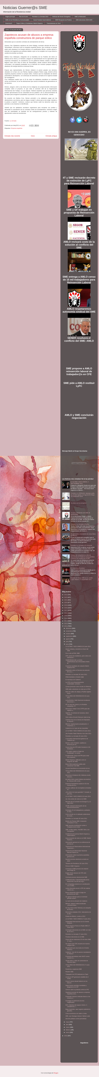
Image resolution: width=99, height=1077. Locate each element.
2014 (66, 618)
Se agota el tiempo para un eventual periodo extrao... (76, 897)
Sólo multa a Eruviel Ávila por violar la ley (78, 717)
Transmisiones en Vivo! (54, 23)
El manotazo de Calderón (73, 679)
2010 (66, 1035)
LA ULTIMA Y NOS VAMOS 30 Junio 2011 (78, 646)
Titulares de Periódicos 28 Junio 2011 (77, 863)
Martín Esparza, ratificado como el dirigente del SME (76, 760)
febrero (68, 1030)
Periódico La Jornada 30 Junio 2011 (76, 674)
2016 (66, 613)
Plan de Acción (23, 16)
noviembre (69, 631)
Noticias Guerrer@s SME (25, 7)
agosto (68, 639)
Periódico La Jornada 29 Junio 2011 (76, 736)
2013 (66, 621)
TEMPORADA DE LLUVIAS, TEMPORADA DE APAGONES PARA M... (77, 661)
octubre (68, 633)
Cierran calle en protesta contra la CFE (77, 989)
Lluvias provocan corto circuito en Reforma (78, 686)
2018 (66, 608)
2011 (66, 626)
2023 (66, 594)
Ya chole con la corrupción (78, 503)
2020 (66, 602)
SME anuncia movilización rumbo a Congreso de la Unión (76, 826)
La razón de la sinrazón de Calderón (76, 901)
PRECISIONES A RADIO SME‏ (75, 677)
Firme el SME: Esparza (72, 866)
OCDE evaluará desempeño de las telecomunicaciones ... (76, 806)
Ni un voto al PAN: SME (73, 653)
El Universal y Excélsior (78, 568)
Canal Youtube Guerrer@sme (42, 20)
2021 (66, 600)
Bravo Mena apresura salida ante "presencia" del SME (75, 765)
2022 (66, 597)
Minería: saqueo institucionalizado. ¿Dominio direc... (76, 904)
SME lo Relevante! (80, 16)
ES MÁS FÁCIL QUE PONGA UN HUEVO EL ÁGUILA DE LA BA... (78, 780)
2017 (66, 610)
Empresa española (16, 128)
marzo (68, 1027)
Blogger (56, 1073)
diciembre (69, 628)
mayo (67, 1022)
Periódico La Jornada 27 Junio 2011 (76, 934)
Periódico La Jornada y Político (80, 524)
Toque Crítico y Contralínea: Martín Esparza (29, 23)
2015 (66, 615)
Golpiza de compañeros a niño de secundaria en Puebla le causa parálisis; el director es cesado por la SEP (83, 556)
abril (67, 1024)
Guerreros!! (8, 23)
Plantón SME (69, 971)
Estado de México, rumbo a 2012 (75, 916)
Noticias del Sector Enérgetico (61, 16)
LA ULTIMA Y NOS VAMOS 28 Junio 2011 (78, 796)
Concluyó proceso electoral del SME (76, 877)
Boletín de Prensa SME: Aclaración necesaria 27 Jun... (76, 822)
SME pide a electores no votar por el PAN (78, 689)
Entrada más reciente (12, 136)
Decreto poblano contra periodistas (76, 1018)
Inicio (33, 136)
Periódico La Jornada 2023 (40, 16)
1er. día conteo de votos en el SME (76, 799)
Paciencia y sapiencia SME (74, 969)
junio (67, 644)
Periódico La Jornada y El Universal (81, 545)
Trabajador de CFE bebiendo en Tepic (77, 974)
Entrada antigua (51, 136)
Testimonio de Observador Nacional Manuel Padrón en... (76, 851)
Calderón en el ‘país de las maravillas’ (77, 728)
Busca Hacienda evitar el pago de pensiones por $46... (76, 893)
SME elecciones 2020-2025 (84, 20)
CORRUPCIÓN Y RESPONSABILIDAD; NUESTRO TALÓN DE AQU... (77, 880)
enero (68, 1032)
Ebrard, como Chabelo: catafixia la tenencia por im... (76, 743)
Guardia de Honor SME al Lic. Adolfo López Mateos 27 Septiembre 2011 (82, 578)
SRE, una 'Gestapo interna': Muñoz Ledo (78, 1016)
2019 (66, 605)
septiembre (69, 636)
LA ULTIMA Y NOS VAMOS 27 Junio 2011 (78, 919)
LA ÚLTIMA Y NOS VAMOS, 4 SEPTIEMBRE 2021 (80, 482)
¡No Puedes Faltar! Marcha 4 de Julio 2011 (78, 733)
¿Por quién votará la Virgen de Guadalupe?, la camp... (75, 752)
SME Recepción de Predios (63, 20)
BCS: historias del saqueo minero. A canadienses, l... (76, 1005)
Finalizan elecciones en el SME (75, 937)
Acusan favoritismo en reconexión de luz (78, 768)
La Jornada (13, 121)
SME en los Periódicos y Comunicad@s (17, 20)
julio (67, 641)
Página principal (10, 16)
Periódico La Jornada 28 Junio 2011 (76, 818)
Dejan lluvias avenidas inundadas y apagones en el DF (76, 986)
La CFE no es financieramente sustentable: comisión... (75, 683)
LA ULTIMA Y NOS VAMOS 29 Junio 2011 (78, 731)
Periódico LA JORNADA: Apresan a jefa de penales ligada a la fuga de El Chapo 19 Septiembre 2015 (83, 494)
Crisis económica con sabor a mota (76, 1013)
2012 (66, 623)
